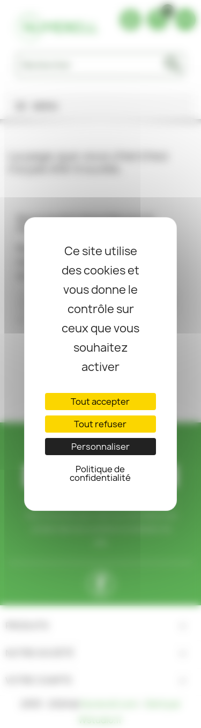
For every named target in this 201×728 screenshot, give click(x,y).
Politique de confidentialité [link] (100, 473)
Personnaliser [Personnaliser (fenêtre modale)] (100, 446)
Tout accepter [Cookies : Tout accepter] (100, 401)
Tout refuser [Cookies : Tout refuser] (100, 424)
